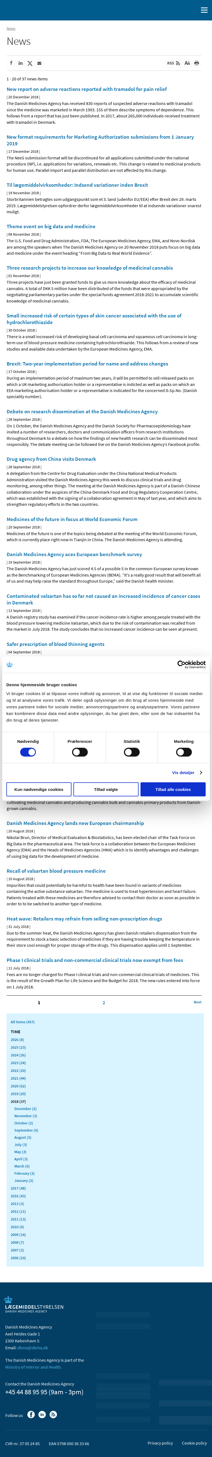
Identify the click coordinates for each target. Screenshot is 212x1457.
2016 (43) (18, 1195)
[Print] (196, 63)
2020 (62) (18, 1085)
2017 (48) (18, 1188)
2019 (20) (18, 1093)
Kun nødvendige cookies (38, 789)
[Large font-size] (187, 63)
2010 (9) (17, 1226)
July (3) (20, 1144)
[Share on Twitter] (29, 63)
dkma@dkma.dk (32, 1347)
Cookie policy (194, 1443)
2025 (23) (18, 1047)
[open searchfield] (193, 10)
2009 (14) (18, 1234)
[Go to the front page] (28, 10)
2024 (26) (18, 1055)
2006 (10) (18, 1257)
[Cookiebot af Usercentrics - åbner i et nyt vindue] (181, 665)
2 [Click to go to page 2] (104, 1003)
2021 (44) (18, 1078)
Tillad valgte (106, 789)
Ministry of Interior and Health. (33, 1367)
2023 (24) (18, 1062)
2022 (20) (18, 1070)
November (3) (25, 1115)
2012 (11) (18, 1211)
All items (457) (23, 1021)
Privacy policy (160, 1443)
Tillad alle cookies (173, 789)
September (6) (26, 1130)
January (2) (23, 1180)
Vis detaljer (183, 772)
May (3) (20, 1151)
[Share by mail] (39, 63)
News (11, 28)
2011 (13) (18, 1219)
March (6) (22, 1166)
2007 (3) (17, 1250)
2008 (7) (17, 1242)
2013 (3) (17, 1203)
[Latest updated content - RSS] (173, 63)
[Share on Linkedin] (20, 63)
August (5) (22, 1137)
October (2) (23, 1123)
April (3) (21, 1158)
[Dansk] (180, 10)
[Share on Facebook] (11, 63)
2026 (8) (17, 1039)
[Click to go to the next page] (198, 1002)
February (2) (24, 1173)
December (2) (25, 1108)
